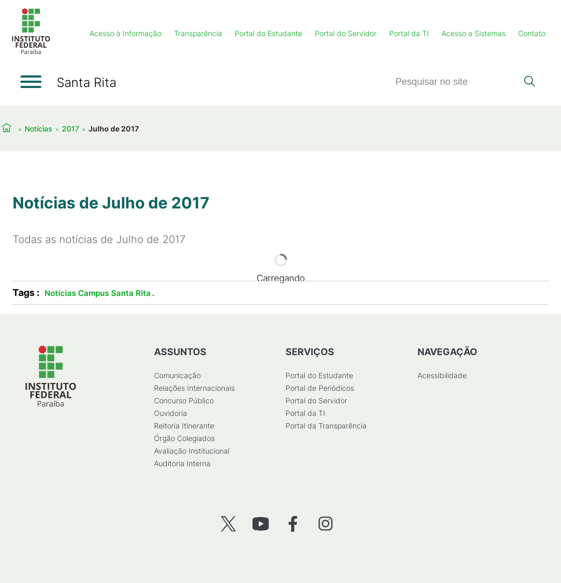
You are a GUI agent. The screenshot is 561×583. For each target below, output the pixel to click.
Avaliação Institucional (191, 450)
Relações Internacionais (193, 387)
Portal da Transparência (326, 425)
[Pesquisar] (456, 82)
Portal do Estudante (268, 33)
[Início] (30, 52)
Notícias (38, 128)
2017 (70, 128)
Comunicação (176, 375)
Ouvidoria (169, 413)
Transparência (198, 33)
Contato (531, 33)
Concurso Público (183, 400)
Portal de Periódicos (319, 387)
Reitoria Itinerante (183, 425)
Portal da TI (409, 33)
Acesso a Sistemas (473, 33)
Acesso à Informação (125, 33)
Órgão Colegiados (183, 438)
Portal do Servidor (346, 33)
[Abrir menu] (31, 82)
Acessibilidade (441, 375)
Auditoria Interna (181, 463)
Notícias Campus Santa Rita (98, 293)
